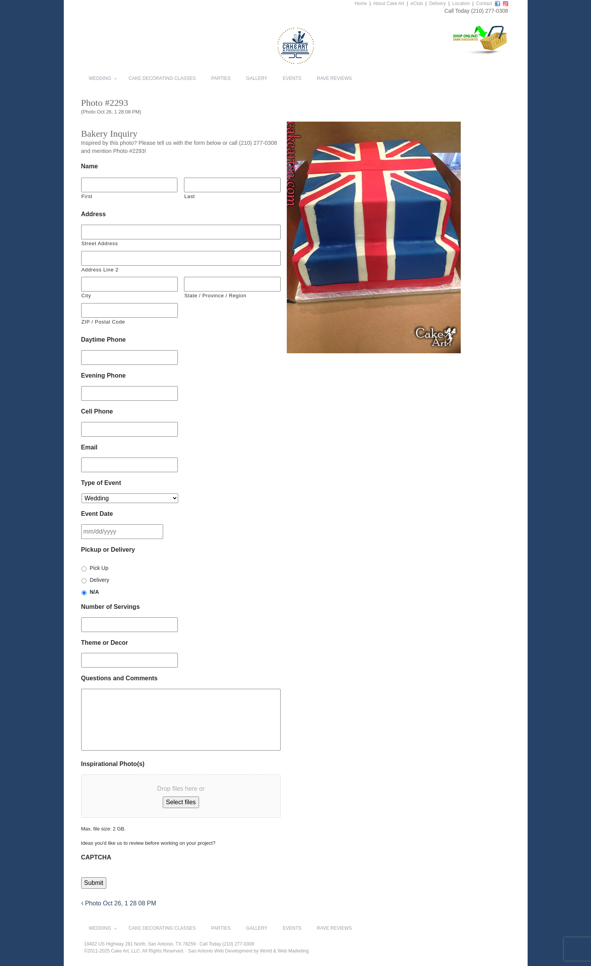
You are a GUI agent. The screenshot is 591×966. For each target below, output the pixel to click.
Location (461, 3)
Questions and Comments (119, 678)
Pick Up (99, 568)
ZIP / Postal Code (103, 322)
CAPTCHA (96, 857)
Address (93, 214)
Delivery (437, 3)
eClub (416, 3)
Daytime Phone (103, 339)
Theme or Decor (104, 642)
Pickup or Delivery (108, 549)
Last (189, 196)
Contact (484, 3)
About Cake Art (388, 3)
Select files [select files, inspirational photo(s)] (181, 802)
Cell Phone (97, 411)
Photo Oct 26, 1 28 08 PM (119, 903)
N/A (94, 592)
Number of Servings (110, 606)
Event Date (97, 513)
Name (89, 166)
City (86, 295)
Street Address (100, 243)
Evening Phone (103, 375)
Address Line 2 (100, 270)
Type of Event (101, 483)
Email (89, 447)
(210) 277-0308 (489, 11)
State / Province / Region (215, 295)
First (87, 196)
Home (360, 3)
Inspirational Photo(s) (113, 764)
